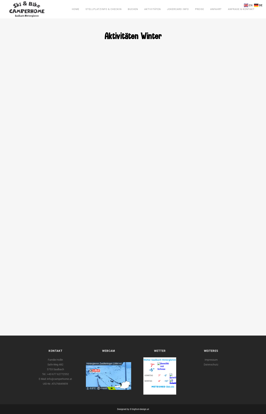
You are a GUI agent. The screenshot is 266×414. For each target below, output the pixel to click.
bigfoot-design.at (140, 409)
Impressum (211, 359)
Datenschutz (211, 364)
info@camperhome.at (59, 378)
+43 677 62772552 (58, 374)
